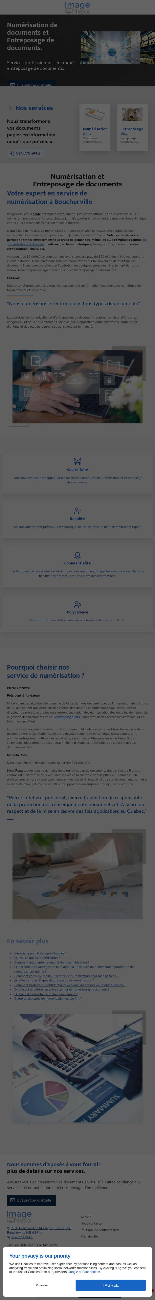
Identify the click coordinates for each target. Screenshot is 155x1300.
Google (73, 1272)
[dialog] (77, 1272)
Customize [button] (42, 1285)
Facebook (89, 1272)
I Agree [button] (111, 1285)
